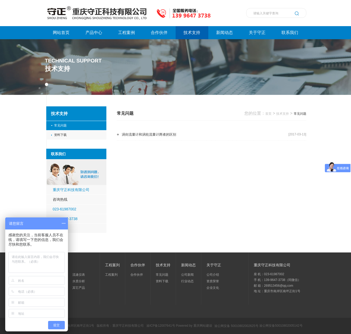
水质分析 (78, 281)
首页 (268, 114)
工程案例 (126, 32)
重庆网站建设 (202, 326)
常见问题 (60, 125)
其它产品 (78, 288)
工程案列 (111, 275)
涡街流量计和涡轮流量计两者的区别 (149, 134)
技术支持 (191, 32)
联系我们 (289, 32)
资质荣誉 (212, 281)
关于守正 (257, 32)
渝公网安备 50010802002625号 (236, 326)
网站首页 (61, 32)
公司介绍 (212, 275)
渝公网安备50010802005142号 (280, 326)
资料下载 (60, 135)
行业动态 (187, 281)
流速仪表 (78, 275)
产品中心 (93, 32)
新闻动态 (224, 32)
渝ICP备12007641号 (160, 326)
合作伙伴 (159, 32)
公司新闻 (187, 275)
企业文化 (212, 288)
